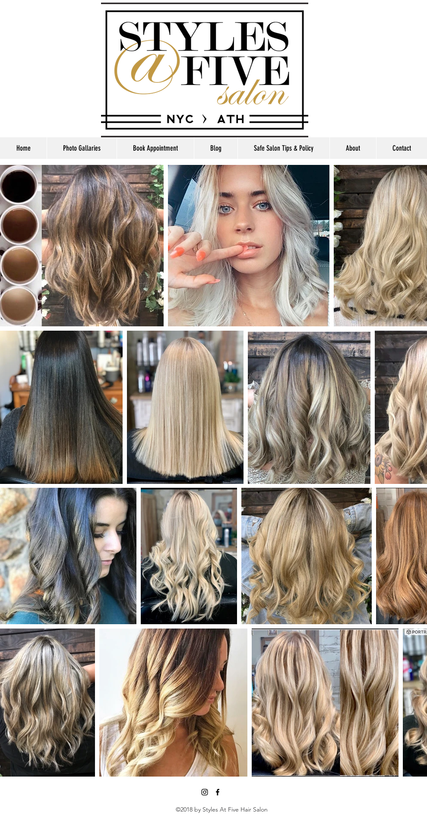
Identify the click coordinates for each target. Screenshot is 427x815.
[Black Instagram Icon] (204, 792)
